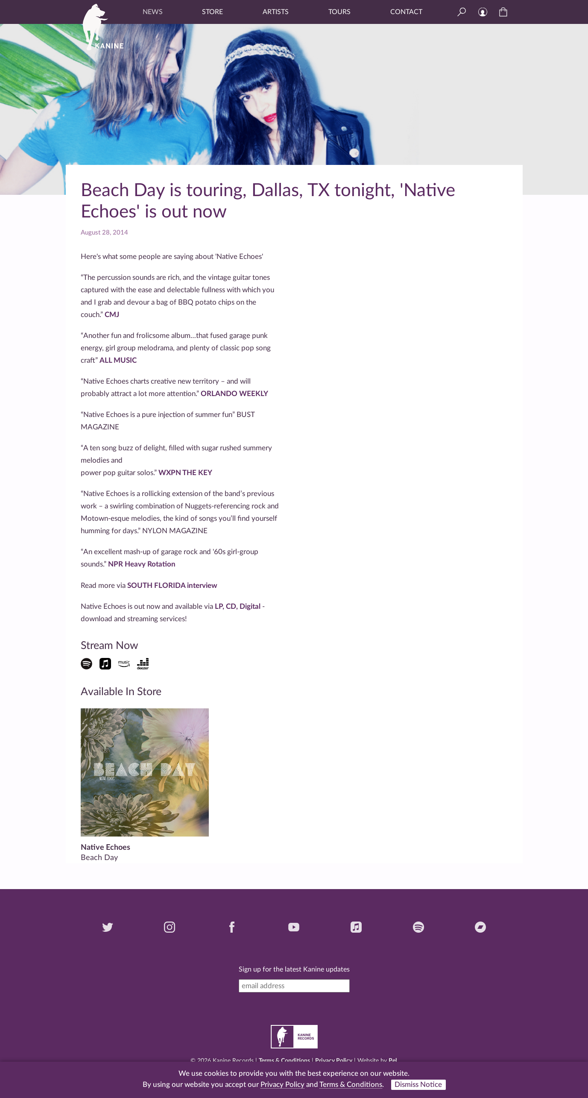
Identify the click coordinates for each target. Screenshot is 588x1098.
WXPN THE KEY (185, 472)
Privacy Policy (333, 1061)
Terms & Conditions (284, 1061)
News (153, 12)
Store (212, 12)
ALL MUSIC (118, 360)
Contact (406, 12)
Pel (393, 1061)
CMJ (112, 314)
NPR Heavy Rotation (141, 564)
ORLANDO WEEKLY (234, 393)
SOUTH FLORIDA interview (172, 585)
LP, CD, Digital (238, 606)
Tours (339, 12)
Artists (276, 12)
